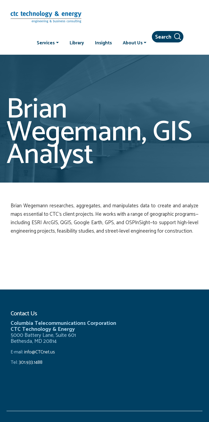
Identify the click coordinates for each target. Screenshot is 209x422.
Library (77, 42)
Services (46, 42)
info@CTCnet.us (39, 352)
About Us (133, 42)
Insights (103, 42)
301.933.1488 (30, 362)
